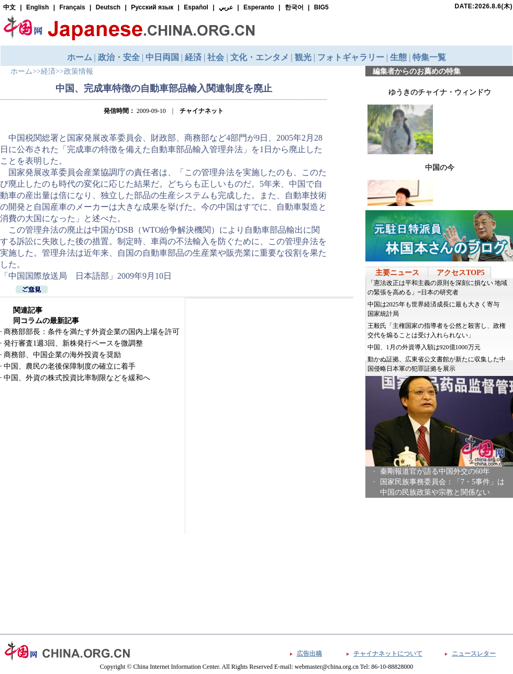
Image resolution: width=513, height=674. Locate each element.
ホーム (21, 71)
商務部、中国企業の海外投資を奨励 (62, 355)
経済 (48, 71)
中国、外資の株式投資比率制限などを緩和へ (77, 378)
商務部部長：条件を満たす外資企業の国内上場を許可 (92, 332)
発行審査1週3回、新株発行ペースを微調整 (73, 343)
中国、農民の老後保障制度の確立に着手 (70, 366)
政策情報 (78, 71)
